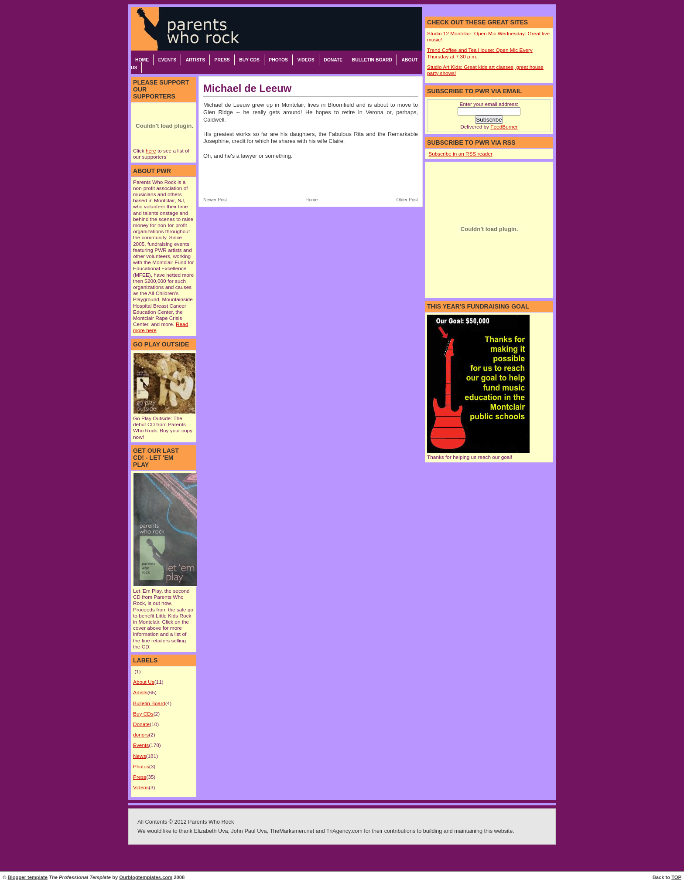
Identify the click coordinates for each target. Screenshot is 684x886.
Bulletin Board (372, 60)
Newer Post (215, 199)
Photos (278, 60)
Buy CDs (249, 60)
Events (167, 60)
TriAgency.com (344, 831)
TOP (676, 877)
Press (222, 60)
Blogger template (28, 877)
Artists (195, 60)
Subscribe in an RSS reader (460, 154)
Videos (305, 60)
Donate (333, 60)
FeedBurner (503, 127)
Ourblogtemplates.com (145, 877)
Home (142, 60)
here (151, 151)
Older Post (407, 199)
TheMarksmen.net (292, 831)
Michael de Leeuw (247, 88)
